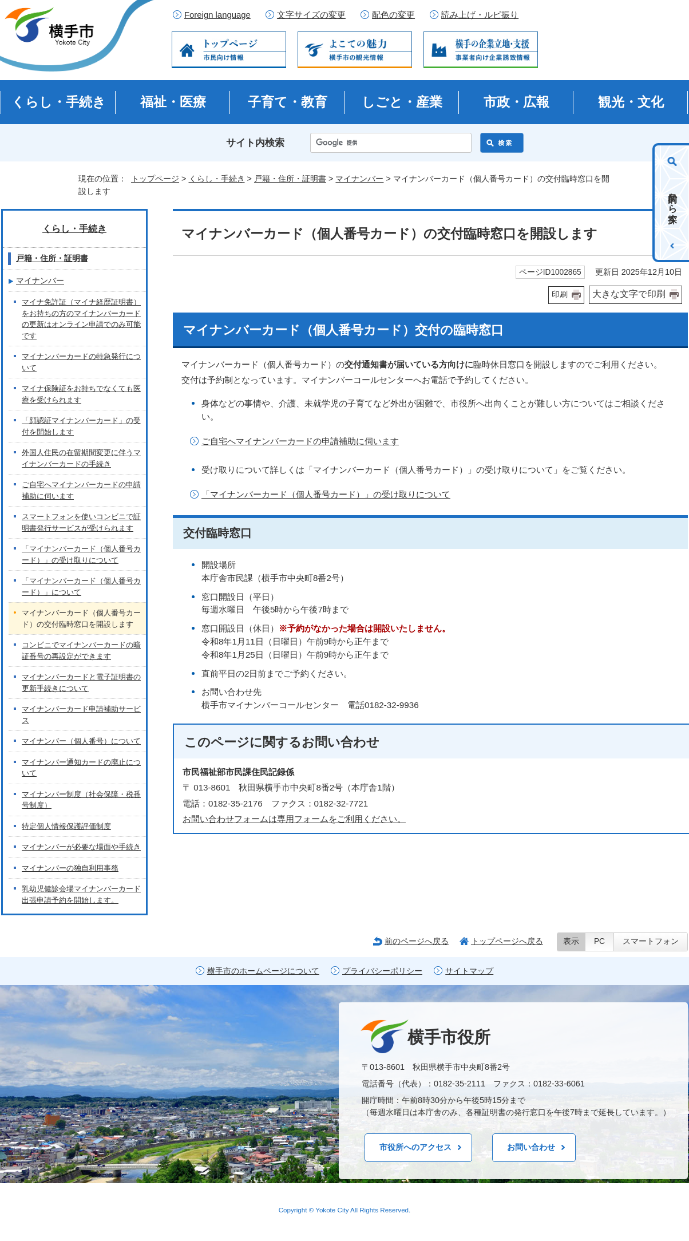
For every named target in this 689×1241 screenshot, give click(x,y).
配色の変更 (393, 14)
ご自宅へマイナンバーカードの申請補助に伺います (300, 441)
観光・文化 (631, 101)
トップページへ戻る (507, 941)
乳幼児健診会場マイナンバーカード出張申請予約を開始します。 (81, 894)
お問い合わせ (531, 1147)
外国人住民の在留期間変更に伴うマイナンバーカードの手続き (81, 458)
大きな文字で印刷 (629, 294)
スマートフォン (651, 941)
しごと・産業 (402, 101)
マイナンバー (359, 178)
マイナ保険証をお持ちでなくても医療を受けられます (81, 394)
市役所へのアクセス (415, 1147)
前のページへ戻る (417, 941)
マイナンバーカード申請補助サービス (81, 715)
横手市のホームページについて (263, 971)
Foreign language (217, 14)
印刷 (560, 294)
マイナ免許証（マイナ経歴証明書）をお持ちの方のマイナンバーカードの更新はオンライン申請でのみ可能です (81, 319)
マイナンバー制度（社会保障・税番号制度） (81, 800)
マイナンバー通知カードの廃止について (81, 768)
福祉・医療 (173, 101)
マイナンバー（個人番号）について (81, 741)
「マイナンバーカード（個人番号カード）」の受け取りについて (325, 494)
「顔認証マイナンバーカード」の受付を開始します (81, 426)
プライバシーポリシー (382, 971)
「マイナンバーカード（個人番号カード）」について (81, 586)
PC (599, 941)
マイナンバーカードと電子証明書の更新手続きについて (81, 683)
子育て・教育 (287, 101)
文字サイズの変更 (311, 14)
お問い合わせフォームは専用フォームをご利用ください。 (294, 819)
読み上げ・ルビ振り (479, 14)
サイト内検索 (255, 142)
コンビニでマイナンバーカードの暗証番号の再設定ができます (81, 651)
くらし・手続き (58, 101)
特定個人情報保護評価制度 (66, 826)
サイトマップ (469, 971)
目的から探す (673, 202)
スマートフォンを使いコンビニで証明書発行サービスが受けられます (81, 522)
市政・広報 (516, 101)
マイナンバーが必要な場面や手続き (81, 847)
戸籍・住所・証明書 (290, 178)
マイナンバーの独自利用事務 (70, 868)
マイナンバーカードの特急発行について (81, 362)
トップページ (155, 178)
